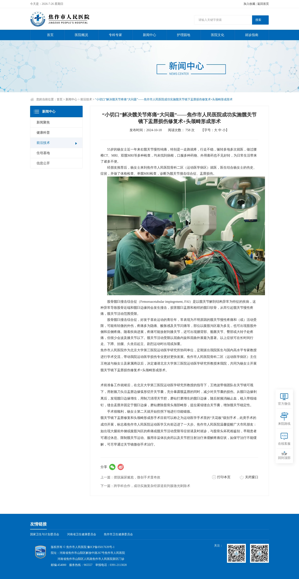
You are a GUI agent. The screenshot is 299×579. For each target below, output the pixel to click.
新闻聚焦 (43, 122)
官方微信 (284, 403)
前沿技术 (86, 99)
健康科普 (43, 132)
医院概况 (81, 35)
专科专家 (115, 35)
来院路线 (284, 423)
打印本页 (223, 477)
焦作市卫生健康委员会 (118, 534)
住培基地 (43, 153)
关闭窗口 (251, 477)
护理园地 (183, 35)
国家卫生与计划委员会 (44, 534)
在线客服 (284, 443)
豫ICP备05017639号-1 (100, 547)
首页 (50, 35)
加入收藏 (249, 3)
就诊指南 (251, 35)
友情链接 (38, 524)
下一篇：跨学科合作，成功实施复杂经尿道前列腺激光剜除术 (145, 486)
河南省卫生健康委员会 (81, 534)
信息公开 (43, 163)
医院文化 (217, 35)
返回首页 (263, 3)
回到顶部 (284, 455)
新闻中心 (149, 35)
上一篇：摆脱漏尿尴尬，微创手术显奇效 (130, 477)
